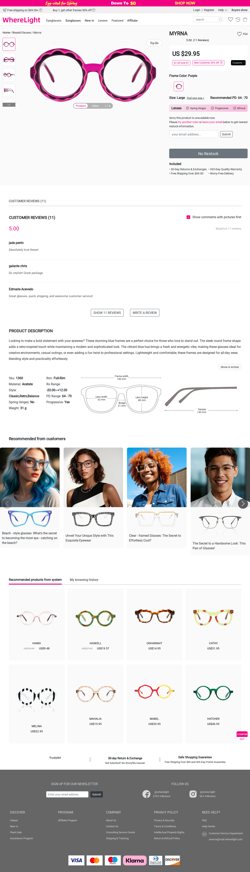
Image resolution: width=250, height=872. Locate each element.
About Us (111, 820)
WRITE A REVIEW (145, 313)
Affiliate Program (67, 820)
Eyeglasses (53, 20)
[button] (9, 105)
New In (14, 826)
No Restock (208, 153)
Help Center (208, 826)
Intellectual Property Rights (169, 832)
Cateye (14, 820)
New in (89, 20)
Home (6, 32)
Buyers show (240, 10)
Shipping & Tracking (117, 838)
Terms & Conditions (165, 826)
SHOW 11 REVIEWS (107, 313)
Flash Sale (16, 832)
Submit (226, 134)
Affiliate (132, 20)
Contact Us (112, 826)
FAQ (204, 820)
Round (16, 32)
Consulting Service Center (120, 832)
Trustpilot (55, 758)
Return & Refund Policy (167, 838)
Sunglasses (73, 20)
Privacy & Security (164, 820)
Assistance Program (21, 838)
